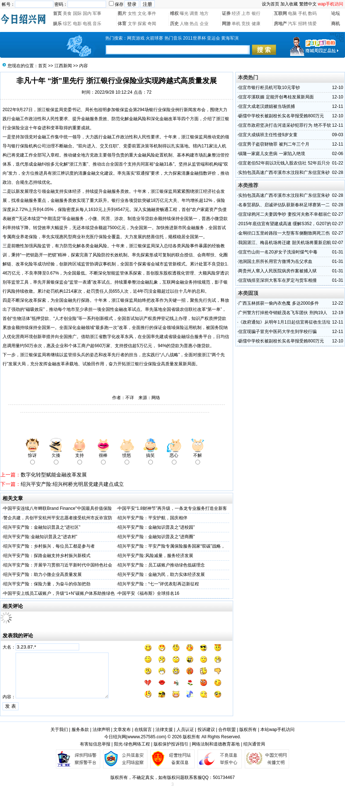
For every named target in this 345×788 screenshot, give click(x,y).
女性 (132, 13)
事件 (151, 13)
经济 (236, 13)
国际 (77, 13)
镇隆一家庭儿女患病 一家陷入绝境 (271, 153)
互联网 (280, 13)
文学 (132, 23)
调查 (194, 13)
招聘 (302, 23)
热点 (194, 23)
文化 (142, 13)
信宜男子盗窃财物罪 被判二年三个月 (273, 144)
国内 (87, 13)
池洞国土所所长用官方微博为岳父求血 (275, 261)
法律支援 (164, 729)
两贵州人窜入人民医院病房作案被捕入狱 (277, 270)
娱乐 (57, 23)
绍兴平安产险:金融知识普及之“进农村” (40, 536)
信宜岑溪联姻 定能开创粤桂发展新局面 (275, 96)
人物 (184, 23)
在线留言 (143, 729)
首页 (57, 13)
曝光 (184, 13)
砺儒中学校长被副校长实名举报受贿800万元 (281, 115)
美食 (67, 13)
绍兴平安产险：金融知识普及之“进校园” (156, 527)
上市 (246, 13)
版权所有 (248, 729)
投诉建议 (206, 729)
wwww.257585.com (146, 736)
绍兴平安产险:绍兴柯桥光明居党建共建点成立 (72, 484)
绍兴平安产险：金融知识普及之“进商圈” (156, 536)
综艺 (67, 23)
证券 (226, 13)
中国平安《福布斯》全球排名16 (148, 593)
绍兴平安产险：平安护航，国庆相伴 (152, 517)
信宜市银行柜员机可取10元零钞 (269, 87)
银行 (256, 13)
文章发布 (122, 729)
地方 (204, 13)
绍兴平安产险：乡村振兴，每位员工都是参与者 (49, 546)
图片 (122, 13)
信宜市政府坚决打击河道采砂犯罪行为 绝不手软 (284, 125)
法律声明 (101, 729)
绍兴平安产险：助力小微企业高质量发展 (42, 574)
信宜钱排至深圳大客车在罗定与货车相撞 (277, 280)
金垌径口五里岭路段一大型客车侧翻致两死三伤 (284, 233)
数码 (312, 13)
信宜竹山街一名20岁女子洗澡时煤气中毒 (277, 252)
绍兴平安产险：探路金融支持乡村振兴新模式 (46, 555)
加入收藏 (289, 4)
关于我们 (59, 729)
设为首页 (270, 4)
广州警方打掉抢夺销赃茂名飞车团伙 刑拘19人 (282, 312)
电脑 (292, 13)
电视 (87, 23)
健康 (256, 23)
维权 (174, 13)
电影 (77, 23)
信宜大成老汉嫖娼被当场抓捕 (266, 106)
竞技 (246, 23)
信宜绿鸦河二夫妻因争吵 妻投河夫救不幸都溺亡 (284, 214)
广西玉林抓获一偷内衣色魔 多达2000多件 (278, 303)
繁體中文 (308, 4)
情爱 (312, 23)
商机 (335, 23)
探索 (142, 23)
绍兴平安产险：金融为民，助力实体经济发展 (161, 574)
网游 (226, 23)
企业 (204, 23)
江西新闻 (63, 65)
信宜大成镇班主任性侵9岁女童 (267, 134)
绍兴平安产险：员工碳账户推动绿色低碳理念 (161, 565)
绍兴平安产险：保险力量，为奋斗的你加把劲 (46, 583)
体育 (122, 23)
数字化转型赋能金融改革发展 (54, 475)
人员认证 (185, 729)
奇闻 (151, 23)
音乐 (97, 23)
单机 (236, 23)
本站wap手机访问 (277, 729)
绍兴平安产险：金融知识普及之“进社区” (41, 527)
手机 (302, 13)
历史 (174, 23)
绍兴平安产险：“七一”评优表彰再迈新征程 (158, 583)
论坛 (335, 13)
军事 (97, 13)
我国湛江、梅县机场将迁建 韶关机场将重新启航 (284, 242)
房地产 (280, 23)
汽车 (292, 23)
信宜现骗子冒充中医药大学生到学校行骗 (277, 331)
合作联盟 (227, 729)
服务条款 (80, 729)
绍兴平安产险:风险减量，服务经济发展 (155, 555)
